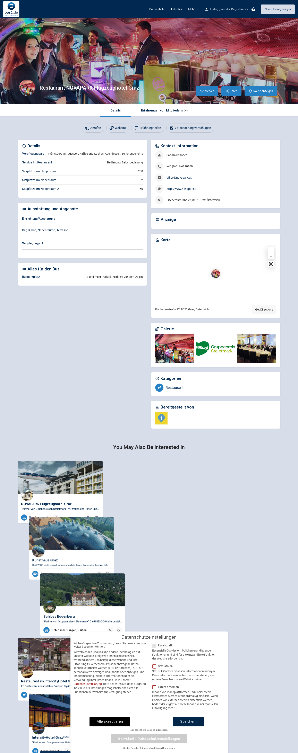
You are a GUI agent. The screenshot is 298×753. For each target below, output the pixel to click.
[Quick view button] (88, 517)
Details (116, 110)
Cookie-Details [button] (130, 749)
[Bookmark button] (96, 517)
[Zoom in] (271, 250)
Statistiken (163, 667)
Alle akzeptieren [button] (110, 722)
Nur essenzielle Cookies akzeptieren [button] (149, 731)
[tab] (82, 219)
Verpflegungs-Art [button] (34, 243)
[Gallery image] (174, 348)
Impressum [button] (169, 749)
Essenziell (163, 646)
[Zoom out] (271, 256)
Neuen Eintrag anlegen (278, 9)
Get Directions (264, 309)
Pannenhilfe (156, 9)
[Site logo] (11, 8)
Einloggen (217, 9)
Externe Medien (166, 687)
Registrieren (239, 9)
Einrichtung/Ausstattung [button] (38, 218)
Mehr (191, 9)
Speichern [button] (188, 722)
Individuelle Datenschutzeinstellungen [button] (149, 739)
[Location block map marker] (215, 273)
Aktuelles (176, 9)
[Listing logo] (27, 88)
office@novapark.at (179, 177)
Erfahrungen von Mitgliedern (164, 111)
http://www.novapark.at (182, 188)
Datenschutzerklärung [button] (150, 749)
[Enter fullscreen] (271, 264)
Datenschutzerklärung (88, 685)
